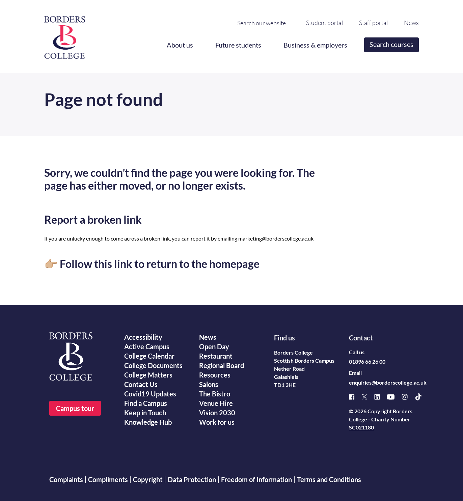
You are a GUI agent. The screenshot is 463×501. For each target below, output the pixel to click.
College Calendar (149, 356)
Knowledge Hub (148, 422)
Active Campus (146, 346)
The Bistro (214, 394)
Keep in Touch (145, 413)
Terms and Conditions (329, 479)
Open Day (214, 346)
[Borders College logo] (64, 34)
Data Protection (192, 479)
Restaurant (216, 356)
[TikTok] (421, 396)
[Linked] (380, 397)
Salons (208, 384)
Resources (214, 375)
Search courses (391, 44)
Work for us (217, 422)
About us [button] (180, 45)
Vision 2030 (217, 413)
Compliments (108, 479)
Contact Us (141, 384)
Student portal (324, 22)
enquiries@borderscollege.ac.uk (388, 382)
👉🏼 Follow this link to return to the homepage (152, 263)
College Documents (153, 365)
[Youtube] (394, 397)
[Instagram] (408, 397)
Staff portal (373, 22)
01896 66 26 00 (367, 361)
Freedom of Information (256, 479)
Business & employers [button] (315, 45)
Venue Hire (216, 403)
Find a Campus (145, 403)
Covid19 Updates (150, 394)
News (411, 22)
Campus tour (75, 408)
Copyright (148, 479)
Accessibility (143, 337)
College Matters (148, 375)
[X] (367, 396)
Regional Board (221, 365)
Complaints (66, 479)
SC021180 (361, 427)
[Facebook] (355, 397)
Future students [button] (238, 45)
